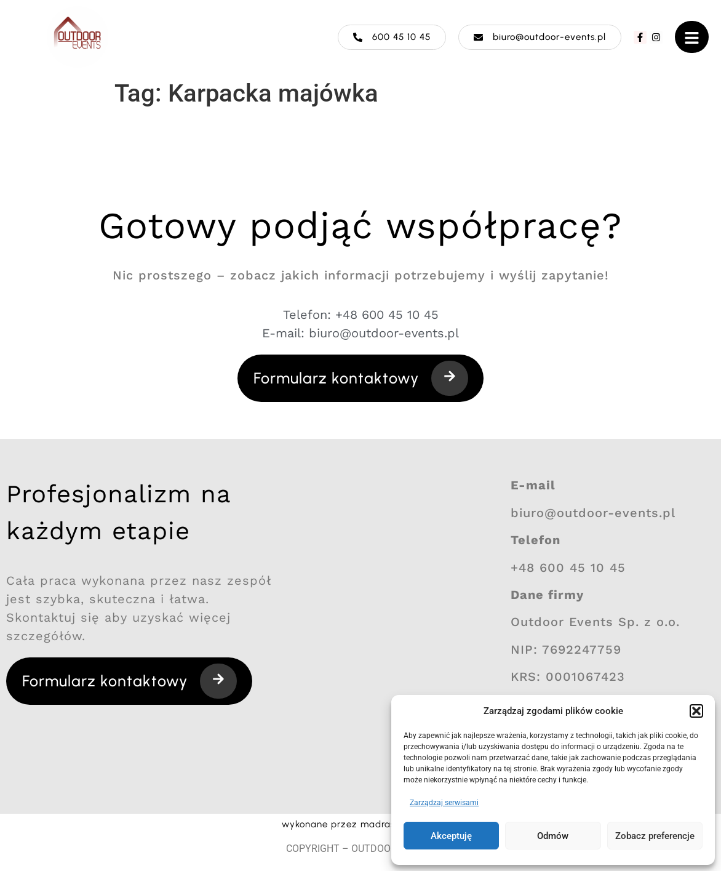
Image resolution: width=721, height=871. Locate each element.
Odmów (552, 835)
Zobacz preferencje (655, 835)
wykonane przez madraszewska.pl (361, 824)
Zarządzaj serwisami (444, 802)
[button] (696, 711)
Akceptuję (451, 835)
